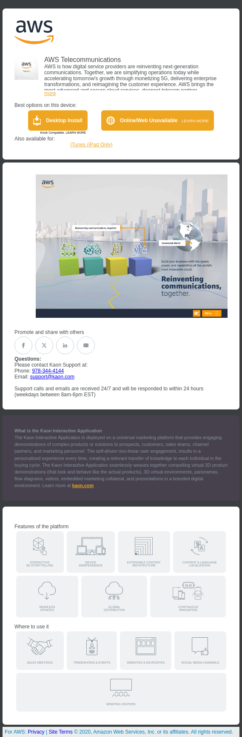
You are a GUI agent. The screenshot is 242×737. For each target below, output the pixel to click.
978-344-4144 (48, 371)
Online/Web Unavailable (157, 120)
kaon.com (83, 485)
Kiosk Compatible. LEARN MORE (63, 133)
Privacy (36, 732)
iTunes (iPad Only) (92, 145)
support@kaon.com (52, 377)
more (50, 93)
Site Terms (60, 732)
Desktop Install (57, 120)
